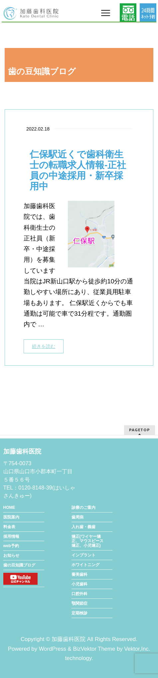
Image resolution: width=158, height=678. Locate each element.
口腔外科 (79, 593)
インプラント (83, 555)
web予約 (11, 545)
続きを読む (43, 346)
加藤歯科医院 (68, 639)
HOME (9, 507)
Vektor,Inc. (137, 649)
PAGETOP (139, 430)
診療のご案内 (83, 507)
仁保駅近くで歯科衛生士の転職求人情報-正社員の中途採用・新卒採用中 (78, 170)
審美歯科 (79, 574)
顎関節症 (79, 603)
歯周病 (77, 517)
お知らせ (11, 555)
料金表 (9, 526)
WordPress (52, 649)
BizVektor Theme (94, 649)
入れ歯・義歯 (83, 526)
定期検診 (79, 613)
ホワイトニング (85, 564)
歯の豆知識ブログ (19, 565)
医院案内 (11, 517)
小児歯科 (79, 584)
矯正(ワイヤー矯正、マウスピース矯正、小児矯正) (87, 541)
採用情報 (11, 536)
